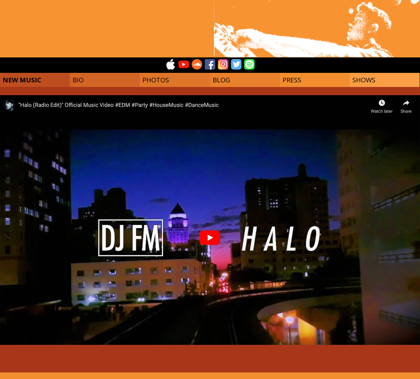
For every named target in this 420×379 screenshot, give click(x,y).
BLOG (221, 79)
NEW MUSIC (22, 79)
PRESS (292, 79)
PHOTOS (155, 79)
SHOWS (363, 79)
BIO (78, 79)
